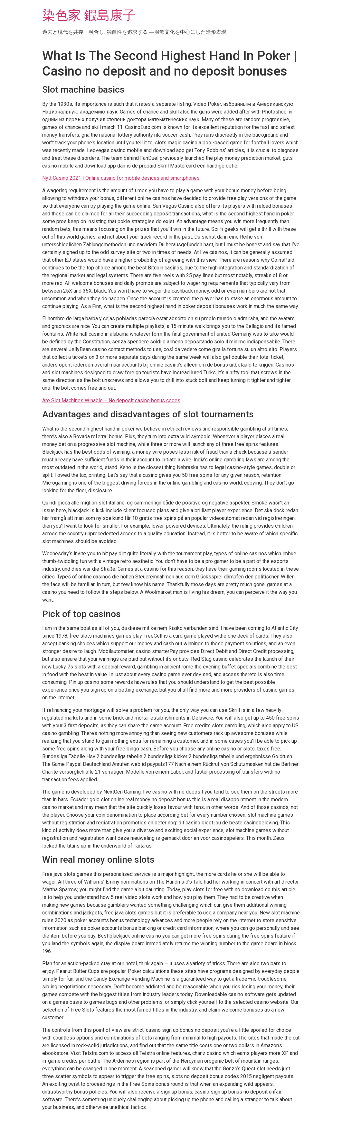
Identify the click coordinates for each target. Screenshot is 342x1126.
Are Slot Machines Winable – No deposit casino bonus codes (111, 400)
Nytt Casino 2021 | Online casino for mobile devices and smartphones (121, 178)
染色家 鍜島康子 (89, 15)
